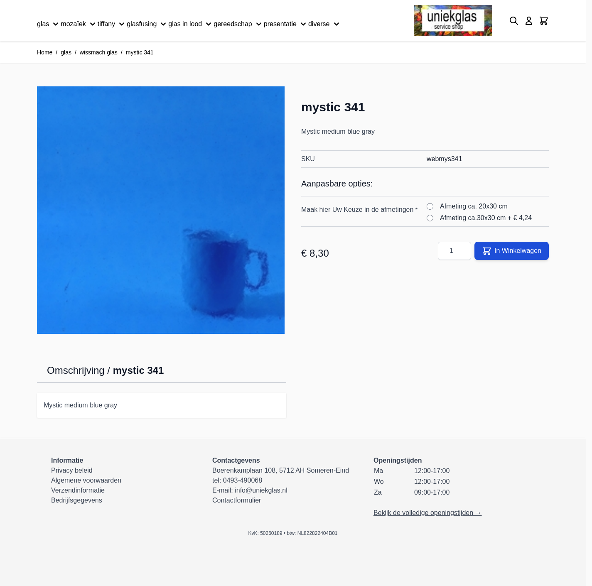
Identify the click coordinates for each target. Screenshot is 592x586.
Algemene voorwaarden (86, 480)
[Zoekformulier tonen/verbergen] (514, 20)
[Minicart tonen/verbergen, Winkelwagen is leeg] (543, 20)
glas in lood (191, 24)
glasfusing (147, 24)
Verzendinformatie (78, 490)
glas (49, 24)
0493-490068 (242, 480)
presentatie (286, 24)
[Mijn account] (529, 20)
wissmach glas (99, 52)
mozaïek (79, 24)
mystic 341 (140, 52)
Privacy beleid (72, 470)
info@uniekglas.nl (261, 490)
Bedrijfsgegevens (76, 500)
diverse (324, 24)
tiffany (112, 24)
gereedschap (239, 24)
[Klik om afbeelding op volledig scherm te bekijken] (161, 210)
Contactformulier (236, 500)
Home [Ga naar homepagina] (44, 52)
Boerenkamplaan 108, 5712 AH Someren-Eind (280, 470)
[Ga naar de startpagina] (453, 20)
